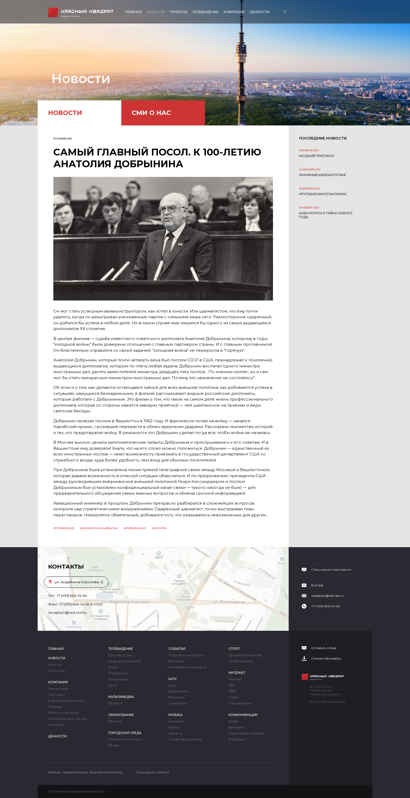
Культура (160, 528)
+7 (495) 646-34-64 (71, 595)
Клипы (173, 727)
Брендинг (237, 727)
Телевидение (205, 12)
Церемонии (178, 691)
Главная (133, 12)
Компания (234, 12)
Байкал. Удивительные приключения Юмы (85, 772)
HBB (232, 691)
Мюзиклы (176, 697)
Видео (113, 667)
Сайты (234, 697)
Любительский (241, 661)
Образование (121, 715)
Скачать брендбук (326, 658)
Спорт (234, 649)
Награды (55, 706)
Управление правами (246, 733)
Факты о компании (63, 712)
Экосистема (58, 688)
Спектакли (177, 703)
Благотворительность (66, 700)
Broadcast (237, 739)
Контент (235, 679)
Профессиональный (245, 655)
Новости (156, 12)
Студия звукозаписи (185, 739)
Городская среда (124, 733)
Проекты (178, 12)
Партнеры (56, 694)
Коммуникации (243, 715)
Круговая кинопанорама (322, 194)
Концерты (176, 721)
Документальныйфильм (100, 528)
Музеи (113, 745)
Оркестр (175, 733)
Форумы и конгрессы (185, 655)
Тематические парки (125, 739)
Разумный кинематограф (322, 175)
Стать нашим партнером (331, 569)
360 (232, 685)
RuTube (317, 585)
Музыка (175, 715)
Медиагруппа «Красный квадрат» (81, 12)
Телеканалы (118, 673)
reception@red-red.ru (67, 612)
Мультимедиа (121, 697)
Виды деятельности (124, 661)
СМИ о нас (151, 113)
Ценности (260, 12)
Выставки (176, 661)
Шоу (172, 679)
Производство (120, 655)
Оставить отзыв (323, 648)
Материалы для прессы (67, 718)
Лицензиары (118, 679)
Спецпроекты (240, 703)
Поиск (285, 12)
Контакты (56, 724)
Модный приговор (316, 156)
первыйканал (136, 528)
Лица (112, 685)
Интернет (237, 673)
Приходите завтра (152, 772)
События (176, 649)
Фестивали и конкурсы (187, 667)
